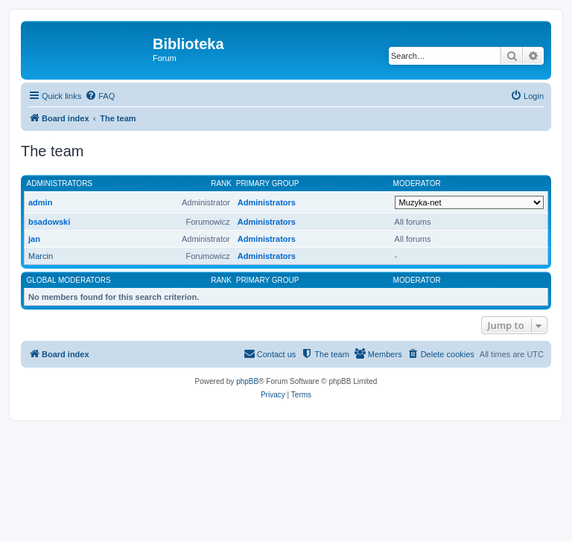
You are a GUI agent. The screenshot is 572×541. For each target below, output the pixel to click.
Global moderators (69, 280)
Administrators (60, 183)
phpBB (247, 381)
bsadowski (49, 221)
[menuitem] (100, 96)
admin (40, 202)
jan (34, 238)
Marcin (40, 256)
